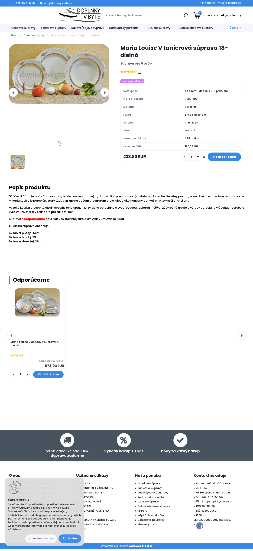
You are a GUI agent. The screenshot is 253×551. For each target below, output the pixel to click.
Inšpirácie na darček (151, 517)
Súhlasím (70, 538)
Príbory (142, 512)
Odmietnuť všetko (41, 538)
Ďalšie (233, 28)
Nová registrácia (231, 3)
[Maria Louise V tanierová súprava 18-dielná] (59, 74)
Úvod (14, 35)
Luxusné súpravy (158, 28)
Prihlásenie (208, 3)
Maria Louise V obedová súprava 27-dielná (36, 344)
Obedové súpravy (23, 28)
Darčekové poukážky (151, 521)
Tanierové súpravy (53, 28)
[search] (161, 16)
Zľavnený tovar (147, 526)
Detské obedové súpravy (196, 28)
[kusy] (185, 158)
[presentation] (13, 92)
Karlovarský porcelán (124, 28)
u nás (123, 452)
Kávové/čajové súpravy (87, 28)
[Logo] (30, 15)
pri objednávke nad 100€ (67, 455)
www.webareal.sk (141, 547)
